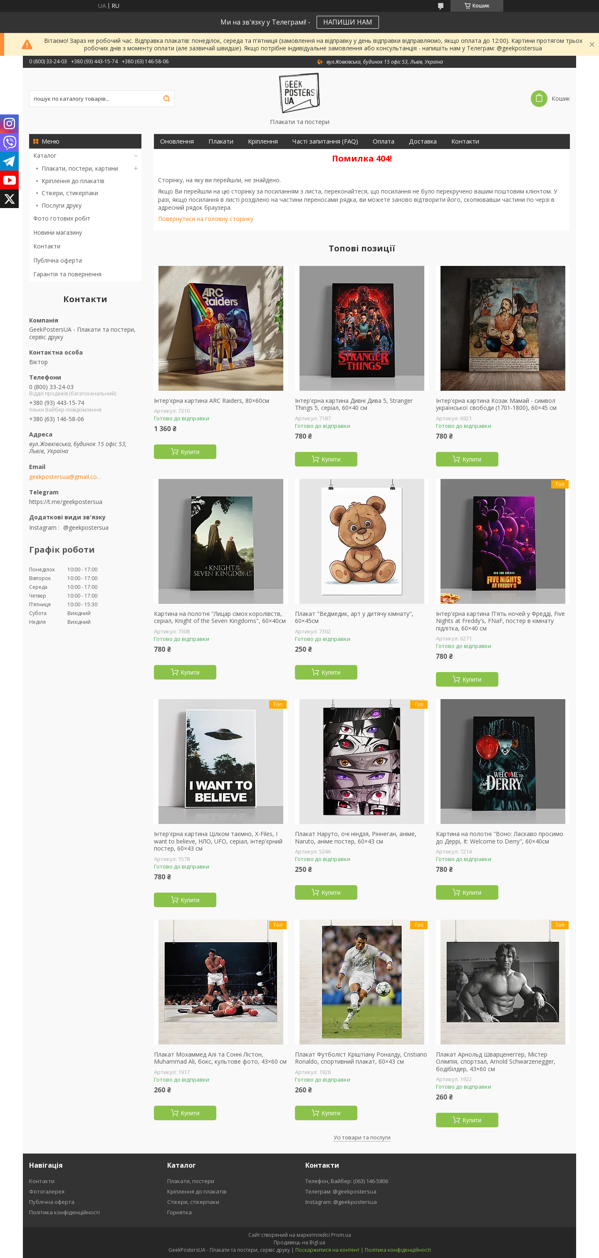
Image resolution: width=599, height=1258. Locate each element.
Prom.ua (341, 1234)
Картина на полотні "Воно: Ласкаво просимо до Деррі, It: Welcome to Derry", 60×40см (499, 837)
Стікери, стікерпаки (193, 1202)
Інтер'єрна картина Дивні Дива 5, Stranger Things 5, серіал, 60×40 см (354, 404)
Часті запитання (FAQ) (325, 141)
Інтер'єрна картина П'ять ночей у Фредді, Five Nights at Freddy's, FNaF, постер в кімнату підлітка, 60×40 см (500, 621)
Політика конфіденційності (64, 1212)
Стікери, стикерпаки (70, 193)
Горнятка (179, 1212)
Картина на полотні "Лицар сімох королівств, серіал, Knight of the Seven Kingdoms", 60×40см (220, 617)
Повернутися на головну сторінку (205, 219)
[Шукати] (166, 98)
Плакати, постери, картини (80, 168)
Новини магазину (57, 232)
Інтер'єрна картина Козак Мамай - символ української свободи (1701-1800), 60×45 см (496, 404)
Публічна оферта (57, 260)
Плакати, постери (190, 1181)
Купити (190, 452)
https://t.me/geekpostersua (65, 502)
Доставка (423, 141)
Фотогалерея (46, 1191)
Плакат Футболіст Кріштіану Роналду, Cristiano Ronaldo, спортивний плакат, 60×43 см (361, 1058)
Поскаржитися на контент (327, 1249)
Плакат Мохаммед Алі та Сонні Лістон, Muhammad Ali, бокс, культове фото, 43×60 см (220, 1058)
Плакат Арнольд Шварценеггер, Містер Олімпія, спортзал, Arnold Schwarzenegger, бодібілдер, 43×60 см (495, 1062)
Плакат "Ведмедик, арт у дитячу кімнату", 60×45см (354, 617)
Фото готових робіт (61, 218)
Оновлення (177, 141)
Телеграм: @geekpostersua (340, 1191)
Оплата (383, 141)
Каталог (45, 155)
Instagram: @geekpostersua (341, 1202)
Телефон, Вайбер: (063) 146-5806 (346, 1181)
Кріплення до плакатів (73, 181)
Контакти (46, 246)
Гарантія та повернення (67, 274)
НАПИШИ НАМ (347, 22)
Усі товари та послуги (362, 1137)
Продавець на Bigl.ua (299, 1242)
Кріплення (263, 141)
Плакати (220, 141)
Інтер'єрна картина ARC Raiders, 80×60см (211, 400)
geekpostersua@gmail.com (65, 477)
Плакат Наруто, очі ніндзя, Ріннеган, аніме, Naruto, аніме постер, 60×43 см (355, 837)
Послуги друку (62, 205)
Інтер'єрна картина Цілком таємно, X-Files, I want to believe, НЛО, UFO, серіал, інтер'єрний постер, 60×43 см (218, 841)
